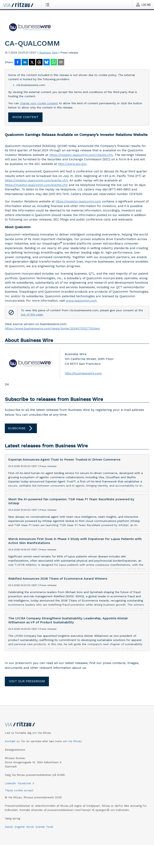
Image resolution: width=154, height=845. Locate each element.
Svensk (40, 826)
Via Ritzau (75, 741)
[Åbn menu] (48, 4)
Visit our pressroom (27, 681)
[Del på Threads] (39, 62)
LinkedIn (10, 783)
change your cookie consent (39, 103)
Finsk (49, 826)
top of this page (32, 314)
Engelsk (19, 826)
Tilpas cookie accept (19, 790)
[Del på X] (32, 62)
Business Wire (48, 52)
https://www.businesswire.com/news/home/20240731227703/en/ (52, 328)
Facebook (24, 783)
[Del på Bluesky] (46, 62)
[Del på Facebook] (17, 62)
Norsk (30, 826)
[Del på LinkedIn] (25, 62)
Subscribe (21, 428)
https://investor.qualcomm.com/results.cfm (81, 155)
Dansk (9, 826)
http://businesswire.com (83, 373)
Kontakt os (12, 741)
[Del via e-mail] (61, 62)
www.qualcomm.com (81, 300)
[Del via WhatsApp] (54, 62)
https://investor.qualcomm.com (78, 201)
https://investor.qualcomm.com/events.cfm (36, 180)
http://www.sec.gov (72, 164)
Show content (25, 117)
